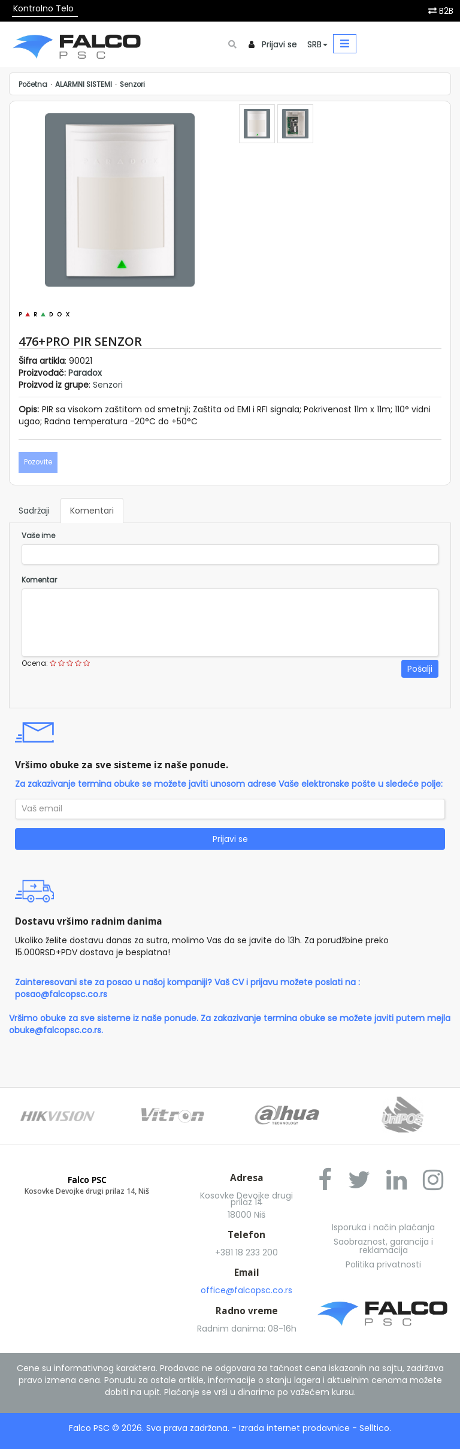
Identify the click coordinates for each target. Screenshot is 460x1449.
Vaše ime (38, 536)
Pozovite (38, 462)
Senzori (132, 84)
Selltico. (375, 1428)
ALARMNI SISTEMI (83, 84)
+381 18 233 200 (246, 1252)
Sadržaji (34, 511)
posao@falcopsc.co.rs (61, 994)
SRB (317, 44)
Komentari (92, 511)
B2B (446, 11)
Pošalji (419, 669)
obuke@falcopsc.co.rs (55, 1030)
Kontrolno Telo (43, 8)
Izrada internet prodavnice (294, 1428)
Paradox (85, 373)
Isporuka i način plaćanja (383, 1227)
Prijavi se (279, 44)
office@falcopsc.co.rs (246, 1290)
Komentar (39, 580)
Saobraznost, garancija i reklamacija (383, 1246)
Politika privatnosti (383, 1264)
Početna (33, 84)
